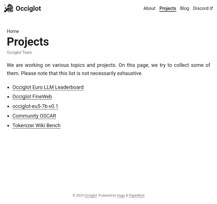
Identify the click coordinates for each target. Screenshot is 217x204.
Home (13, 31)
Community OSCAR (34, 116)
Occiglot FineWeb (32, 96)
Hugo (121, 195)
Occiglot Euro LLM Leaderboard (48, 87)
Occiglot (22, 8)
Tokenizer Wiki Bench (36, 125)
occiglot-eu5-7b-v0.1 (35, 106)
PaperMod (136, 195)
